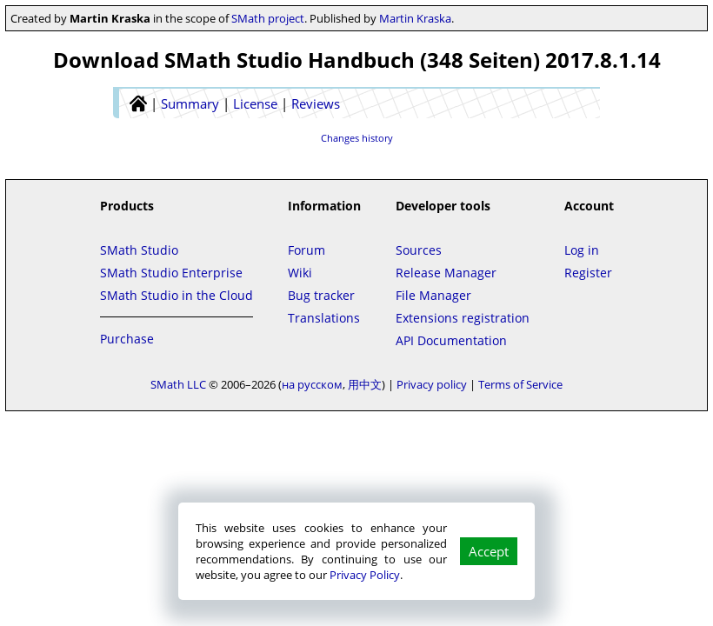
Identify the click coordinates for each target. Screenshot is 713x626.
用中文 (365, 384)
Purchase (127, 338)
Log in (581, 250)
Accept (489, 551)
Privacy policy (431, 384)
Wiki (300, 272)
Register (588, 272)
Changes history (357, 137)
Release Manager (446, 272)
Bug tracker (321, 295)
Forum (306, 250)
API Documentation (451, 340)
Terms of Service (520, 384)
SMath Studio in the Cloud (176, 295)
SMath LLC (178, 384)
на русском (312, 384)
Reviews (315, 103)
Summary (190, 103)
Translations (324, 318)
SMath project (267, 18)
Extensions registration (463, 318)
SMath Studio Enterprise (171, 272)
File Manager (433, 295)
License (255, 103)
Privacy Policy (365, 575)
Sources (419, 250)
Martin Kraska (415, 18)
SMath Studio (139, 250)
